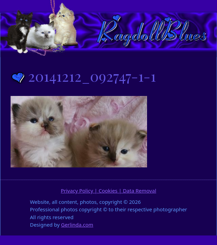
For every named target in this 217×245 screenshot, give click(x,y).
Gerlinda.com (77, 224)
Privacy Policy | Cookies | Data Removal (108, 190)
